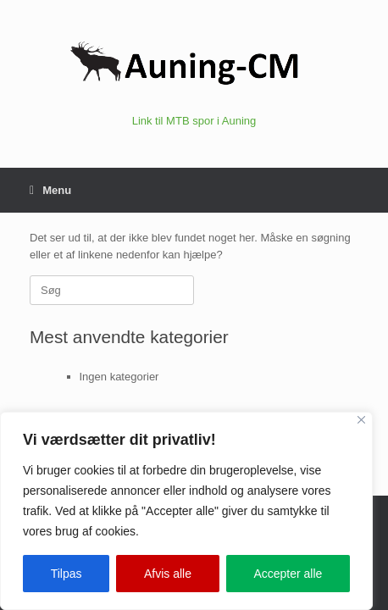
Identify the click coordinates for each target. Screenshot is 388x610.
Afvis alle (167, 573)
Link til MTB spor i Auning (194, 120)
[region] (186, 511)
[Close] (361, 420)
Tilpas (66, 573)
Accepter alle (287, 573)
